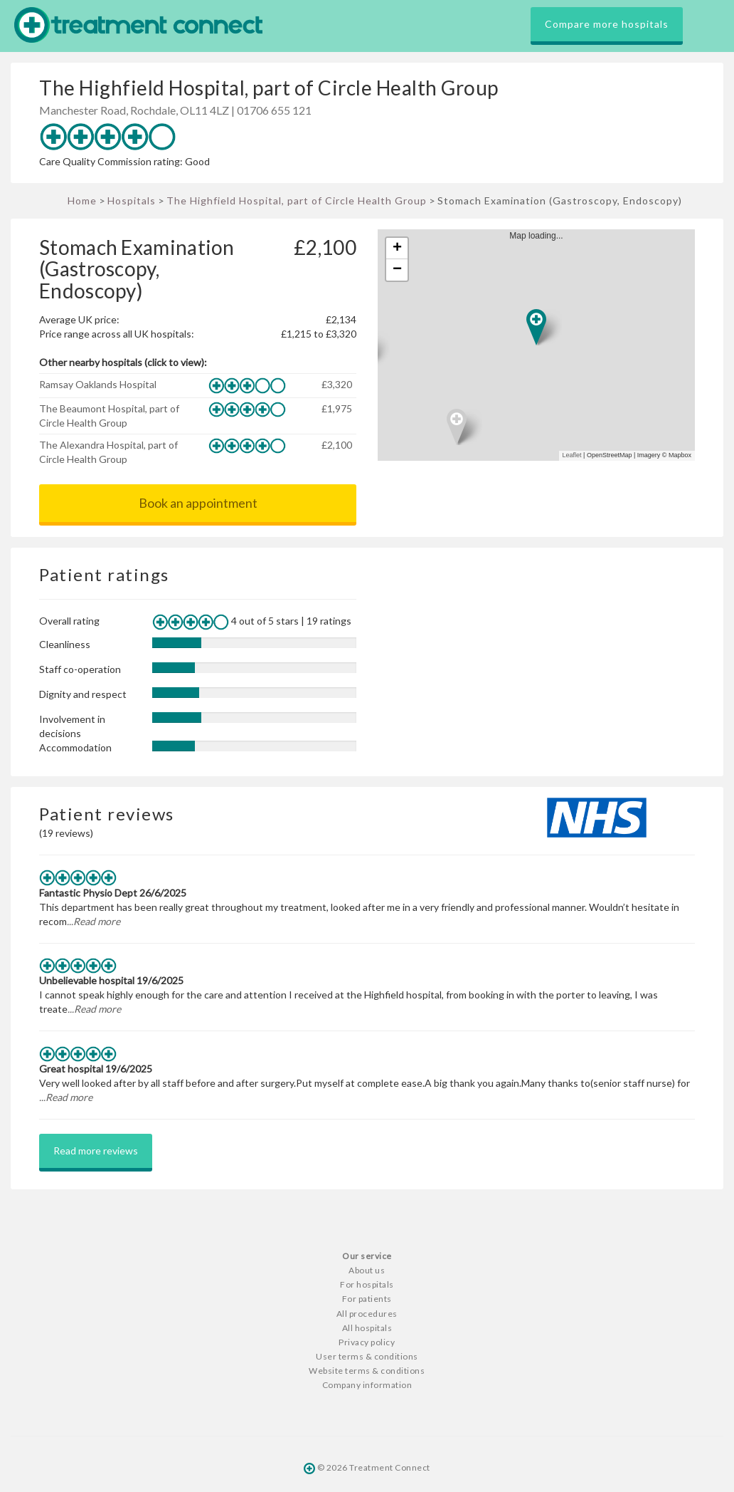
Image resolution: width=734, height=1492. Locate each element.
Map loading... (542, 345)
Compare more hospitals (607, 24)
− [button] (397, 270)
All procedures (367, 1313)
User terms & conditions (367, 1356)
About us (367, 1270)
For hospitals (367, 1284)
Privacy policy (367, 1342)
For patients (367, 1298)
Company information (367, 1384)
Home (82, 200)
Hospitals (131, 200)
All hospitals (367, 1328)
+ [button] (397, 248)
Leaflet (572, 455)
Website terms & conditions (367, 1370)
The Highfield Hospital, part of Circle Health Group (296, 200)
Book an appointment (198, 503)
